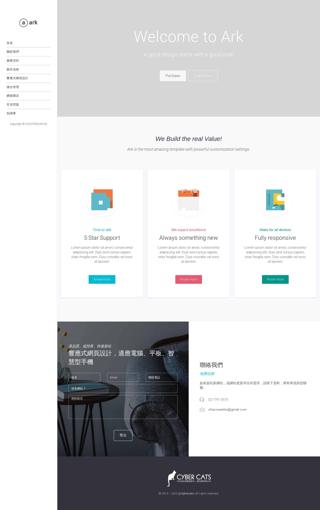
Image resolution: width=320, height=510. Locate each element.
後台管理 (13, 87)
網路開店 (13, 95)
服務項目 (13, 60)
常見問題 (13, 104)
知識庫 (11, 113)
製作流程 (13, 69)
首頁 (10, 43)
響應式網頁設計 (17, 78)
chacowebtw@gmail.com (227, 410)
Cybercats (187, 493)
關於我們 (13, 51)
